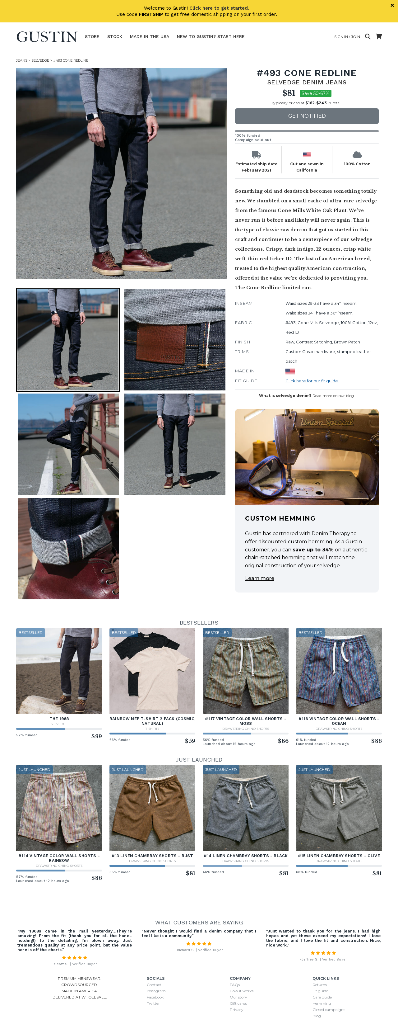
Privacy (236, 1009)
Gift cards (238, 1003)
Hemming (321, 1003)
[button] (68, 340)
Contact (154, 984)
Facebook (155, 997)
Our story (238, 997)
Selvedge (40, 60)
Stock (114, 36)
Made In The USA (149, 36)
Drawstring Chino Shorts (245, 729)
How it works (241, 991)
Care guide (322, 997)
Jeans (21, 60)
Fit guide (320, 991)
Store (92, 36)
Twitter (153, 1003)
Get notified (307, 116)
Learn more (259, 578)
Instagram (156, 991)
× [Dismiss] (392, 5)
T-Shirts (152, 729)
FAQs (235, 984)
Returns (319, 984)
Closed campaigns (328, 1009)
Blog (316, 1015)
